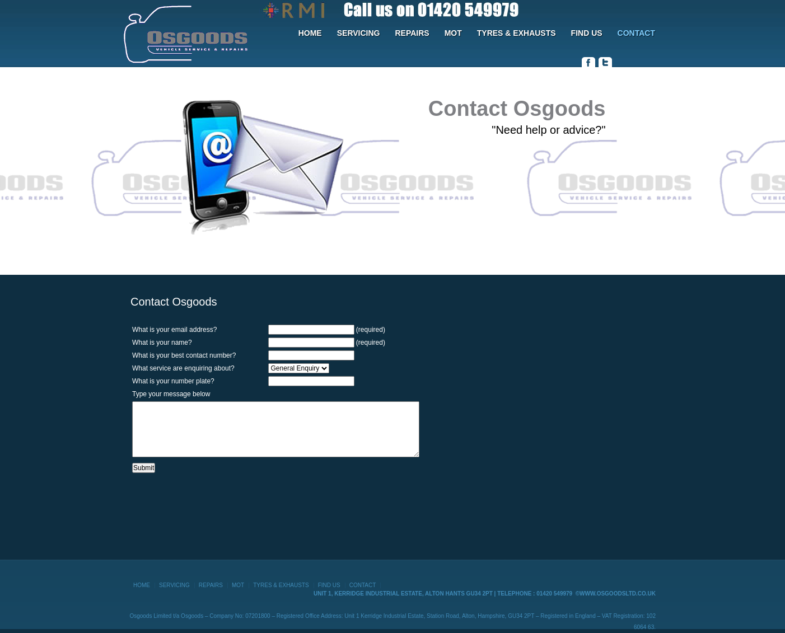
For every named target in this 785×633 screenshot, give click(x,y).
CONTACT (636, 33)
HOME (310, 33)
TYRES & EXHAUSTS (516, 33)
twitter (605, 62)
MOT (453, 33)
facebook (588, 62)
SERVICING (358, 33)
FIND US (586, 33)
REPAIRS (412, 33)
